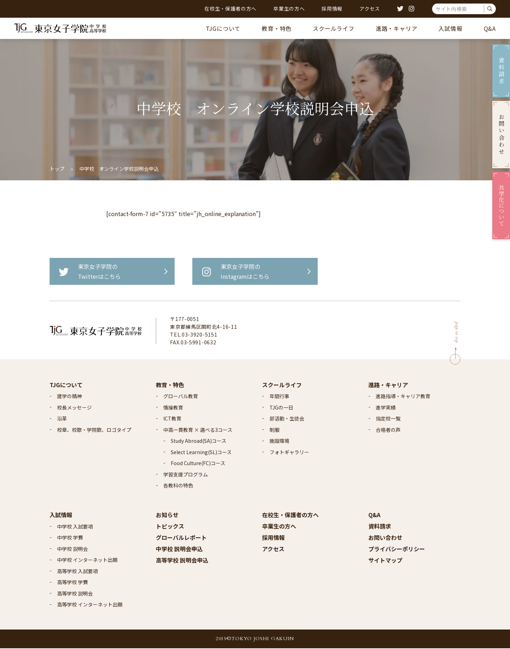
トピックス (170, 527)
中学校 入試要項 (75, 527)
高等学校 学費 (72, 582)
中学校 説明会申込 (179, 549)
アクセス (369, 8)
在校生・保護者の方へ (230, 8)
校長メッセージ (74, 408)
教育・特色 (276, 28)
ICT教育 (172, 419)
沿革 (62, 419)
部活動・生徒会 (287, 419)
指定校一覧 (388, 419)
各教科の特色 (178, 486)
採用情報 (332, 8)
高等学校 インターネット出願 (90, 605)
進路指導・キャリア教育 (403, 396)
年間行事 (279, 396)
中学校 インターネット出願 (87, 560)
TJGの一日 (281, 408)
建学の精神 (69, 396)
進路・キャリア (397, 28)
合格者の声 (388, 430)
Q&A (490, 28)
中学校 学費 (70, 538)
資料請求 (379, 527)
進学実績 (386, 408)
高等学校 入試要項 (77, 571)
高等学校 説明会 (75, 594)
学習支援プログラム (185, 475)
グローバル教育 (180, 396)
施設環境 (279, 441)
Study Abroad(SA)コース (198, 441)
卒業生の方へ (289, 8)
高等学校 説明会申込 (182, 561)
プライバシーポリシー (396, 549)
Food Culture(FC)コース (198, 463)
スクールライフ (334, 28)
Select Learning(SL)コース (201, 452)
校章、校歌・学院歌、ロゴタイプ (94, 430)
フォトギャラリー (289, 452)
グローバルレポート (181, 538)
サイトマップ (385, 561)
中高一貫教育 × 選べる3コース (197, 430)
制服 (274, 430)
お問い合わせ (385, 538)
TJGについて (223, 28)
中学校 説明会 (72, 549)
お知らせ (167, 515)
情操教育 (173, 408)
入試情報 (450, 28)
